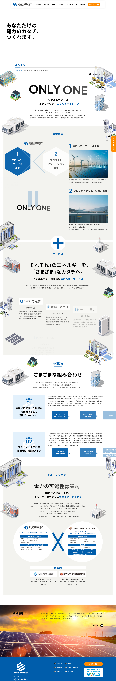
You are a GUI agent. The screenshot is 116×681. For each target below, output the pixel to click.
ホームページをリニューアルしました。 (36, 70)
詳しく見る (97, 625)
